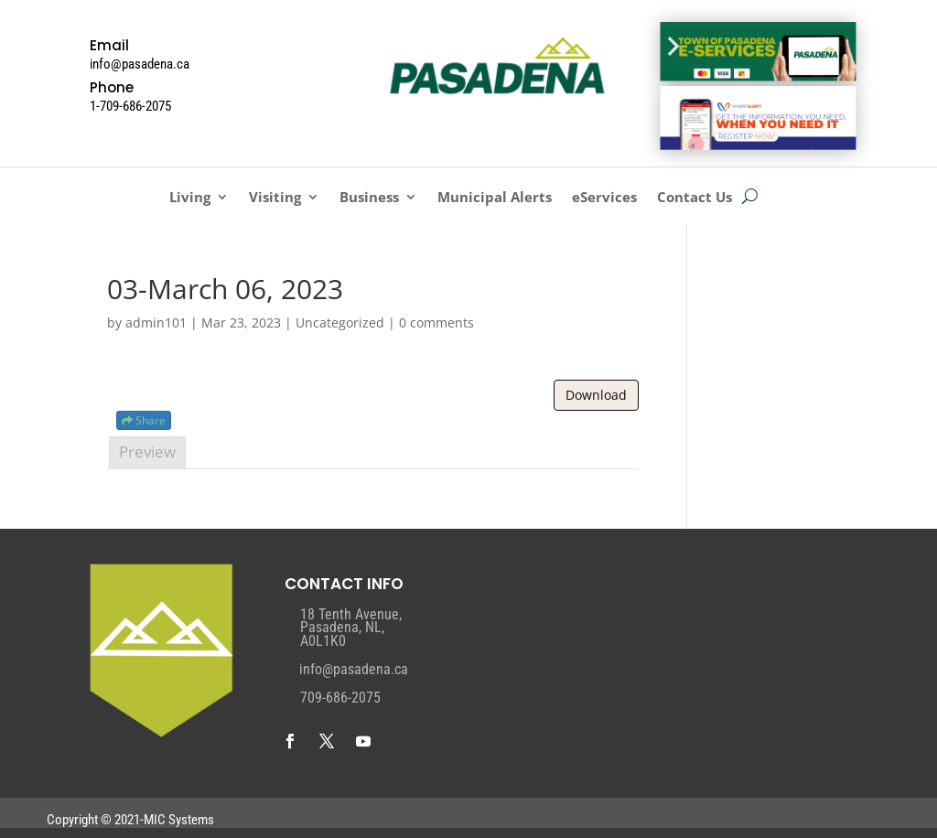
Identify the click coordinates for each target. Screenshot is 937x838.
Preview (147, 451)
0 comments (436, 322)
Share (144, 420)
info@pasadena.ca (353, 669)
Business (369, 198)
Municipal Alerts (494, 198)
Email (109, 45)
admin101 (156, 322)
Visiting (275, 198)
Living (189, 198)
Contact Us (694, 198)
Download (596, 394)
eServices (604, 198)
